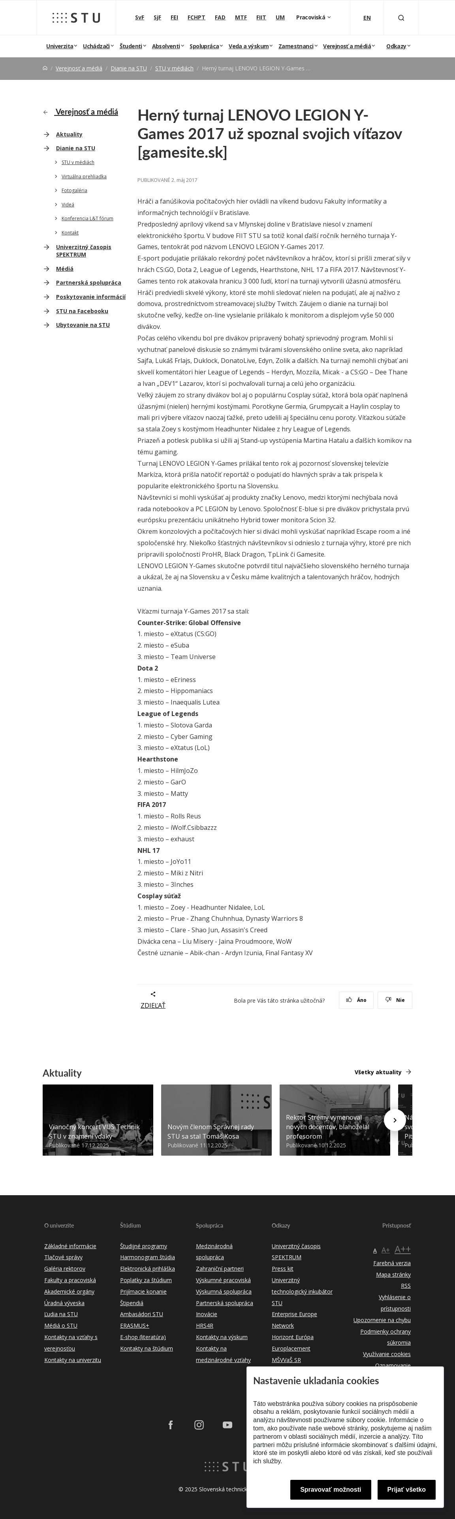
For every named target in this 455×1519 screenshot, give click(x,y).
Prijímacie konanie (143, 1291)
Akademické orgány (69, 1291)
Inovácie (206, 1314)
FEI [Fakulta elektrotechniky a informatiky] (174, 17)
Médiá (64, 268)
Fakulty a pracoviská (70, 1280)
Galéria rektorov (64, 1268)
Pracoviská (311, 17)
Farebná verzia (392, 1263)
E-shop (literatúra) (143, 1337)
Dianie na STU (129, 68)
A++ (403, 1248)
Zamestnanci (295, 46)
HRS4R (204, 1325)
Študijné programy (143, 1246)
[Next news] (395, 1120)
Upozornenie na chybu (382, 1320)
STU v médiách (174, 68)
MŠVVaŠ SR (286, 1360)
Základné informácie (70, 1246)
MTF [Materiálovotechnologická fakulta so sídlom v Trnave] (241, 17)
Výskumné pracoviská (223, 1280)
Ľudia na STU (61, 1314)
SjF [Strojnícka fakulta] (157, 17)
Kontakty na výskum (222, 1337)
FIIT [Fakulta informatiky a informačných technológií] (261, 17)
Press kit (282, 1268)
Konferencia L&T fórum (87, 218)
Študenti (131, 46)
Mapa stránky (393, 1274)
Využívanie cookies (387, 1354)
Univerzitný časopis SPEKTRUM (83, 251)
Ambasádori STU (141, 1314)
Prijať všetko (406, 1489)
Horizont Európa (293, 1337)
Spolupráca (204, 46)
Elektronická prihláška (147, 1268)
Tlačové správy (63, 1257)
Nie (395, 1000)
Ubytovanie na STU (83, 325)
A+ (386, 1249)
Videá (68, 204)
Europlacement (291, 1348)
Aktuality (69, 134)
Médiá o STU (60, 1325)
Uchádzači (96, 46)
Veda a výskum (249, 46)
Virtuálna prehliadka (84, 176)
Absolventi (166, 46)
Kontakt (70, 232)
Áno (356, 1000)
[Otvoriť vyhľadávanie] (401, 17)
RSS (406, 1285)
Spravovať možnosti (330, 1489)
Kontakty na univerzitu (72, 1360)
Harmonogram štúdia (147, 1257)
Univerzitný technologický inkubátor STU (302, 1291)
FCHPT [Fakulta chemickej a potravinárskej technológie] (196, 17)
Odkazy (396, 46)
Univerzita (59, 46)
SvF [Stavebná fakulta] (139, 17)
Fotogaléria (74, 190)
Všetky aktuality (378, 1072)
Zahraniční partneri (220, 1268)
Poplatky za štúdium (146, 1280)
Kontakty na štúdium (146, 1348)
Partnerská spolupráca (88, 282)
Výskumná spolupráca (224, 1291)
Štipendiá (131, 1303)
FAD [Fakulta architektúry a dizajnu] (220, 17)
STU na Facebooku (82, 311)
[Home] (45, 68)
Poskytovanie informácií (91, 296)
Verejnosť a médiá (347, 46)
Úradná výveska (64, 1303)
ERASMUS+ (134, 1325)
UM (280, 17)
